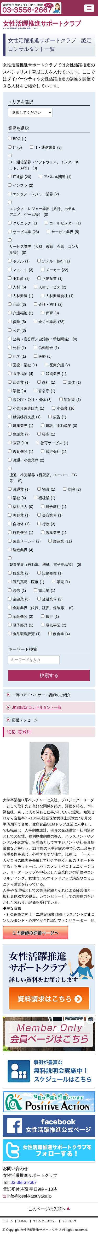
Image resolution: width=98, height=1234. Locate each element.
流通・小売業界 (28, 460)
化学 (19, 356)
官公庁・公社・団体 (32, 400)
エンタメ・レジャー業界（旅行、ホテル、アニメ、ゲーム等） (44, 212)
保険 (19, 322)
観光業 (21, 573)
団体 (74, 382)
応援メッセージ (25, 720)
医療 (44, 356)
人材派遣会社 (59, 296)
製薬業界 (56, 533)
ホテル (21, 261)
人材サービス (52, 287)
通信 (19, 591)
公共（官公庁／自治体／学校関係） (45, 339)
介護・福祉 (50, 305)
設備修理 (52, 573)
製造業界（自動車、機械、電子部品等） (45, 565)
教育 (20, 443)
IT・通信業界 (48, 147)
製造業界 (23, 550)
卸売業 (21, 382)
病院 (74, 489)
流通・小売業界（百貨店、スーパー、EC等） (43, 478)
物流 (48, 489)
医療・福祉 (25, 365)
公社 (19, 348)
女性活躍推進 (49, 25)
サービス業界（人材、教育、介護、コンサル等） (44, 250)
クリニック (25, 223)
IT (17, 147)
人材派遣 (23, 296)
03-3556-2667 (24, 1182)
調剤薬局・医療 (28, 582)
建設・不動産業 (61, 426)
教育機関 (23, 452)
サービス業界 (65, 232)
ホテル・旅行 (56, 261)
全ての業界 (51, 322)
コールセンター (65, 223)
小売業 (66, 408)
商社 (48, 382)
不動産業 (52, 279)
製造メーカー (27, 541)
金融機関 (23, 617)
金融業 (21, 599)
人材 (19, 287)
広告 (59, 417)
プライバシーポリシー (45, 1221)
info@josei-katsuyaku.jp (29, 1196)
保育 (52, 313)
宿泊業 (72, 400)
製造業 (62, 541)
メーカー (57, 270)
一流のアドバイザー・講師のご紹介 (41, 695)
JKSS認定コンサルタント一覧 (36, 707)
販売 (63, 582)
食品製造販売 (27, 634)
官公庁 (46, 391)
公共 (19, 331)
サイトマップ (69, 1221)
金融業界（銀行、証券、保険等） (43, 608)
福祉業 (46, 498)
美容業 (21, 515)
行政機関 (23, 533)
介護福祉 (23, 313)
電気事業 (56, 625)
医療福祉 (23, 374)
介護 (19, 305)
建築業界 (23, 426)
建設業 (21, 434)
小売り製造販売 (28, 408)
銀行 (52, 617)
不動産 (21, 279)
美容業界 (52, 515)
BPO (19, 139)
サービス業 (26, 232)
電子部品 (23, 625)
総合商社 (56, 507)
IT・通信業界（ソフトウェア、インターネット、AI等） (43, 165)
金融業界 (52, 599)
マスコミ (23, 270)
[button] (89, 8)
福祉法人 (23, 507)
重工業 (46, 591)
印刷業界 (56, 374)
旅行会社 (56, 452)
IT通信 (22, 177)
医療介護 (59, 365)
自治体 (21, 524)
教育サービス (54, 443)
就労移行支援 (27, 417)
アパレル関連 (57, 177)
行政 (48, 524)
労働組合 (48, 348)
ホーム (9, 1221)
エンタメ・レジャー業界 (36, 194)
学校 (19, 391)
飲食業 (61, 634)
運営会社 (23, 1221)
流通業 (21, 489)
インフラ (23, 186)
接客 (48, 434)
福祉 (19, 498)
